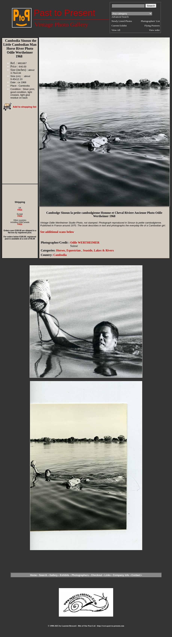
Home (33, 575)
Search (43, 575)
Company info (121, 575)
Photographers (80, 575)
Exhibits (64, 575)
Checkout (96, 575)
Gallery (53, 575)
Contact (135, 575)
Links (107, 575)
